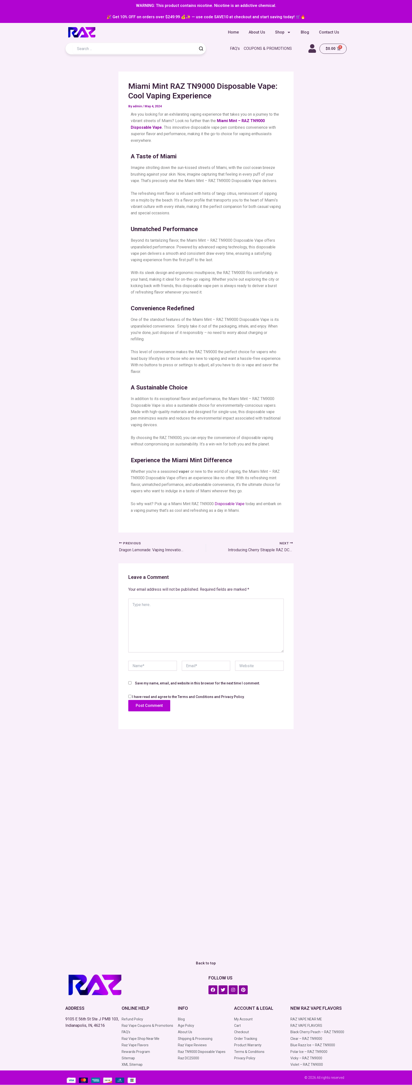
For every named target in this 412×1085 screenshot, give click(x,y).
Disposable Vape (229, 503)
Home (233, 32)
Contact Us (329, 32)
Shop (283, 32)
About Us (257, 32)
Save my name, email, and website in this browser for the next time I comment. (197, 683)
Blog (305, 32)
